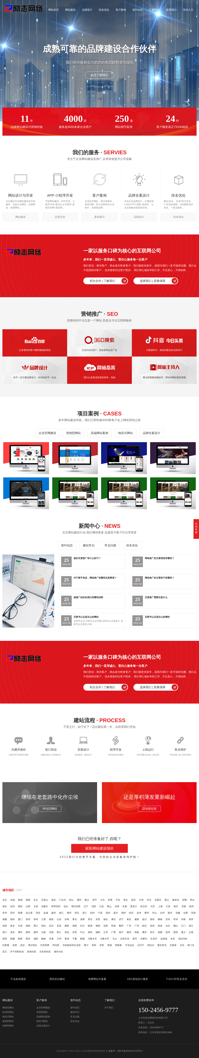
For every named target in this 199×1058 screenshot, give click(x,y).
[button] (195, 60)
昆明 (4, 938)
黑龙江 (133, 906)
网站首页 (53, 9)
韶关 (144, 925)
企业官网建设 (47, 433)
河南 (183, 919)
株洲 (90, 925)
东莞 (74, 932)
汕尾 (43, 932)
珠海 (160, 925)
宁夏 (74, 938)
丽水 (170, 913)
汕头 (168, 925)
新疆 (82, 938)
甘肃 (51, 938)
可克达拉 (129, 945)
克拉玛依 (182, 938)
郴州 (121, 925)
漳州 (35, 919)
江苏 (168, 906)
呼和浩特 (55, 906)
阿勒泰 (118, 945)
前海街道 (31, 951)
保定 (4, 906)
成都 (160, 932)
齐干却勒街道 (17, 951)
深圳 (152, 925)
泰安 (129, 919)
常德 (113, 925)
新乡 (12, 925)
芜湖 (193, 913)
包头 (66, 906)
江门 (183, 925)
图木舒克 (161, 945)
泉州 (28, 919)
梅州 (35, 932)
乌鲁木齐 (92, 938)
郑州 (191, 919)
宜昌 (59, 925)
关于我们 (108, 1007)
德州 (152, 919)
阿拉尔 (150, 945)
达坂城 (163, 938)
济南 (67, 919)
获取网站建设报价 (99, 848)
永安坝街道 (45, 951)
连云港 (29, 913)
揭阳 (98, 932)
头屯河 (153, 938)
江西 (43, 919)
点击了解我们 (99, 75)
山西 (28, 906)
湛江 (191, 925)
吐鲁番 (5, 945)
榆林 (43, 938)
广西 (113, 932)
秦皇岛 (175, 900)
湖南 (74, 925)
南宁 (121, 932)
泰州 (69, 913)
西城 (20, 900)
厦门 (20, 919)
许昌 (20, 925)
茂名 (12, 932)
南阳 (28, 925)
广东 (129, 925)
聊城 (160, 919)
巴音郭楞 (44, 945)
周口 (35, 925)
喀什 (86, 945)
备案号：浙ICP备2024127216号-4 (125, 1051)
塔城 (109, 945)
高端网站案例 (99, 433)
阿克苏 (56, 945)
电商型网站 (8, 1025)
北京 (4, 900)
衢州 (146, 913)
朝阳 (28, 900)
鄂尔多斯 (75, 906)
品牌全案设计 (151, 433)
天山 (114, 938)
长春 (124, 906)
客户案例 (121, 9)
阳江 (59, 932)
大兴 (102, 900)
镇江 (61, 913)
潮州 (90, 932)
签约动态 (138, 9)
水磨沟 (143, 938)
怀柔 (110, 900)
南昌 (51, 919)
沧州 (12, 906)
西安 (28, 938)
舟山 (154, 913)
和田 (94, 945)
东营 (98, 919)
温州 (108, 913)
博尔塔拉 (32, 945)
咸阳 (35, 938)
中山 (82, 932)
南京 (176, 906)
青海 (67, 938)
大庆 (152, 906)
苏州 (12, 913)
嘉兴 (115, 913)
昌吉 (22, 945)
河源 (51, 932)
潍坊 (113, 919)
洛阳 (4, 925)
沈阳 (93, 906)
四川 (152, 932)
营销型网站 (73, 433)
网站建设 (70, 9)
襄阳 (67, 925)
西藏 (12, 938)
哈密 (14, 945)
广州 (136, 925)
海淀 (53, 900)
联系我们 (171, 9)
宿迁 (77, 913)
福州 (12, 919)
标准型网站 (8, 1012)
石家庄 (158, 900)
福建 (4, 919)
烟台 (105, 919)
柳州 (129, 932)
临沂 (144, 919)
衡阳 (98, 925)
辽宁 (86, 906)
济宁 (121, 919)
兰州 (59, 938)
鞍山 (109, 906)
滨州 (168, 919)
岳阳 (105, 925)
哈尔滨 (143, 906)
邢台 (192, 900)
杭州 (92, 913)
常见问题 (110, 545)
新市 (135, 938)
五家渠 (173, 945)
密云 (125, 900)
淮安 (38, 913)
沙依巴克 (124, 938)
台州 (162, 913)
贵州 (168, 932)
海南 (136, 932)
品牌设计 (87, 9)
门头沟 (62, 900)
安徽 (178, 913)
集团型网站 (8, 1021)
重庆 (144, 932)
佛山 (175, 925)
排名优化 (104, 9)
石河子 (140, 945)
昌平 (94, 900)
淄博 (82, 919)
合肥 (185, 913)
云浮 (105, 932)
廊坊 (20, 906)
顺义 (87, 900)
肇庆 (20, 932)
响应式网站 (125, 433)
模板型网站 (8, 1007)
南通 (20, 913)
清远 (67, 932)
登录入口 (188, 9)
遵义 (183, 932)
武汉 (51, 925)
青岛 (74, 919)
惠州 (28, 932)
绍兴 (131, 913)
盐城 (46, 913)
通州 (79, 900)
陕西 (20, 938)
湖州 (123, 913)
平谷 (118, 900)
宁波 (100, 913)
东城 (12, 900)
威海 (136, 919)
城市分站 (58, 951)
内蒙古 (44, 906)
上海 (160, 906)
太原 (35, 906)
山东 (59, 919)
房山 (71, 900)
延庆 (133, 900)
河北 (149, 900)
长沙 (82, 925)
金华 (139, 913)
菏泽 (175, 919)
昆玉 (4, 951)
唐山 (167, 900)
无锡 (183, 906)
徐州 (191, 906)
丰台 (35, 900)
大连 (101, 906)
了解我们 (154, 9)
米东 (172, 938)
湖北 (43, 925)
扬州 (53, 913)
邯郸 (184, 900)
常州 (4, 913)
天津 (141, 900)
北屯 (182, 945)
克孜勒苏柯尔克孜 (72, 945)
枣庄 (90, 919)
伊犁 (101, 945)
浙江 (84, 913)
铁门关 (191, 945)
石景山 (44, 900)
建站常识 (88, 545)
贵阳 (175, 932)
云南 (191, 932)
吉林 (117, 906)
